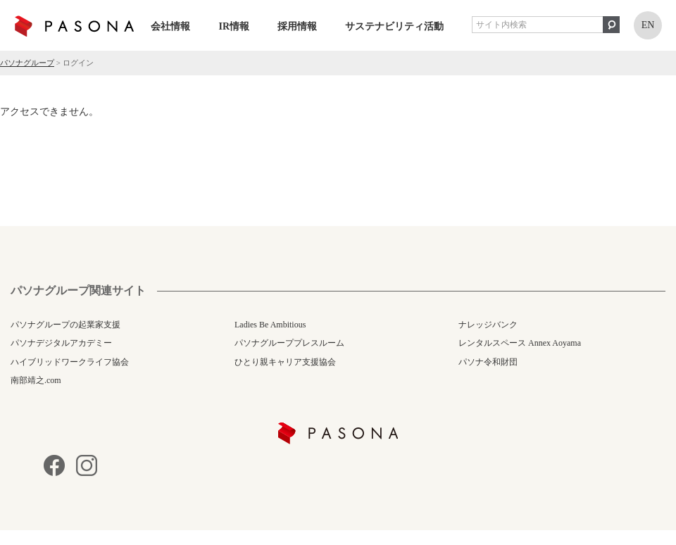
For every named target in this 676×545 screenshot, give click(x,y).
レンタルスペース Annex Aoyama (519, 343)
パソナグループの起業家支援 (65, 325)
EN (648, 25)
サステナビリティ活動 (394, 26)
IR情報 (233, 26)
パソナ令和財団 (488, 362)
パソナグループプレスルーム (289, 343)
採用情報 (297, 26)
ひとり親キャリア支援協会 (285, 362)
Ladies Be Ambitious (270, 325)
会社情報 (170, 26)
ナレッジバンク (488, 325)
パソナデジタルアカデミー (61, 343)
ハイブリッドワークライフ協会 (70, 362)
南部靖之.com (36, 380)
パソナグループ (27, 62)
